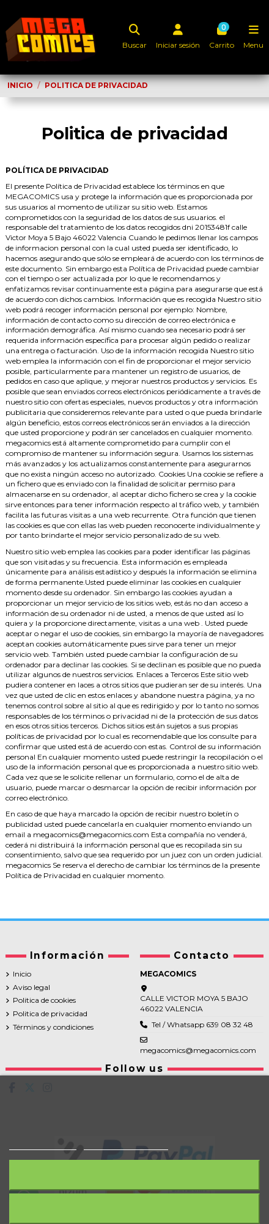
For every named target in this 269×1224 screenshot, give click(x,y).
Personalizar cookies (126, 1144)
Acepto (134, 1208)
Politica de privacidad (50, 1013)
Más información (42, 1144)
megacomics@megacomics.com (198, 1050)
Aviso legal (31, 987)
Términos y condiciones (53, 1027)
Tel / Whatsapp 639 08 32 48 (202, 1024)
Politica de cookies (44, 1000)
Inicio (22, 973)
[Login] (178, 37)
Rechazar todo (134, 1175)
